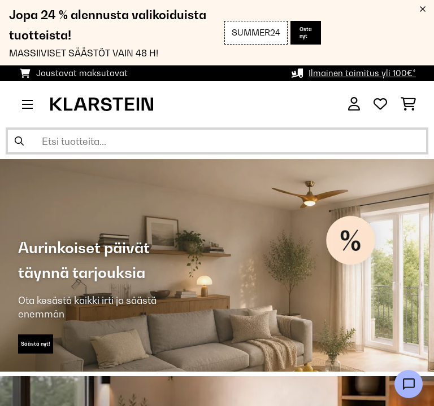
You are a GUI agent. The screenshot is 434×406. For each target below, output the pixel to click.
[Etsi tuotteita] (217, 141)
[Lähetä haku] (19, 141)
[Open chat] (408, 384)
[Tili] (354, 104)
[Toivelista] (380, 104)
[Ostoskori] (408, 104)
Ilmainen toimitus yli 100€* (362, 73)
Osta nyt (306, 32)
